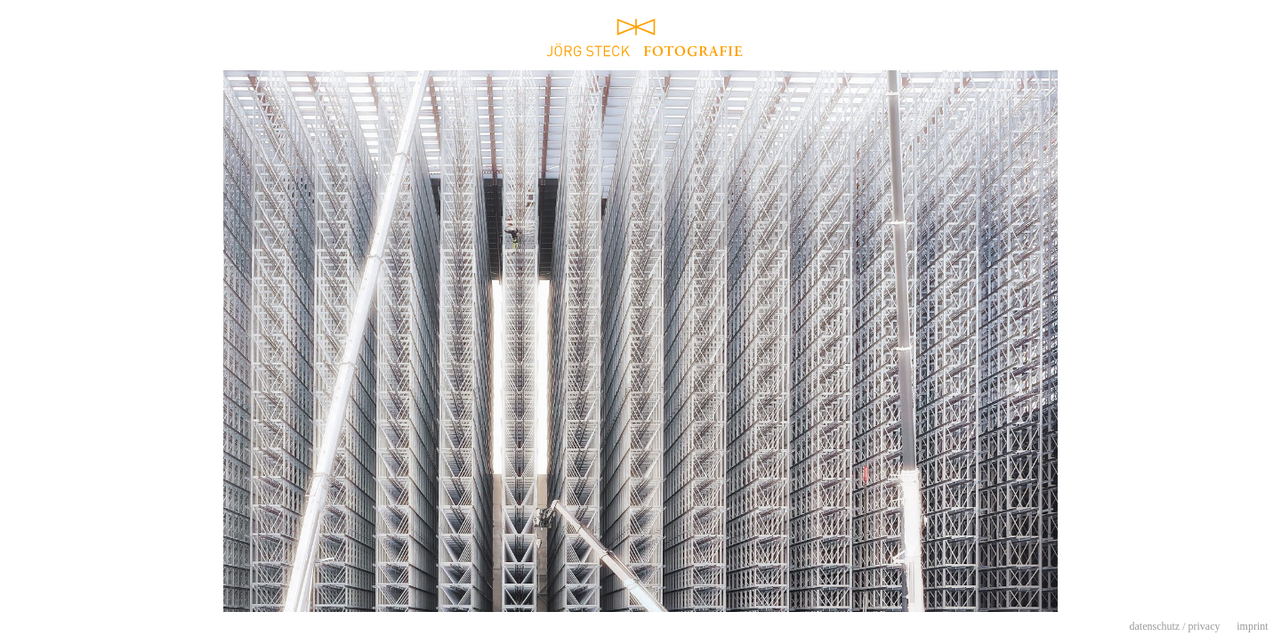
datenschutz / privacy (1175, 626)
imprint (1252, 626)
